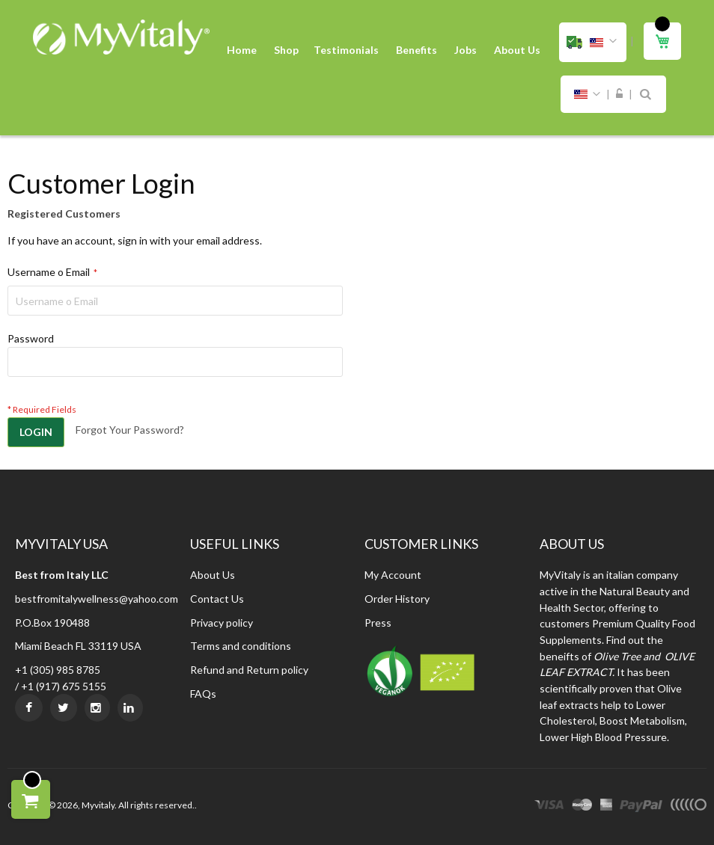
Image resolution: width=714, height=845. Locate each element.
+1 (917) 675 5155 (63, 686)
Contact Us (217, 598)
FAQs (203, 693)
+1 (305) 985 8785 (57, 669)
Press (377, 622)
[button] (592, 42)
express (606, 807)
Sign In (619, 94)
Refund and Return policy (249, 669)
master (582, 807)
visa (549, 807)
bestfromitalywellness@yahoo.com (96, 598)
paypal (641, 807)
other (688, 807)
